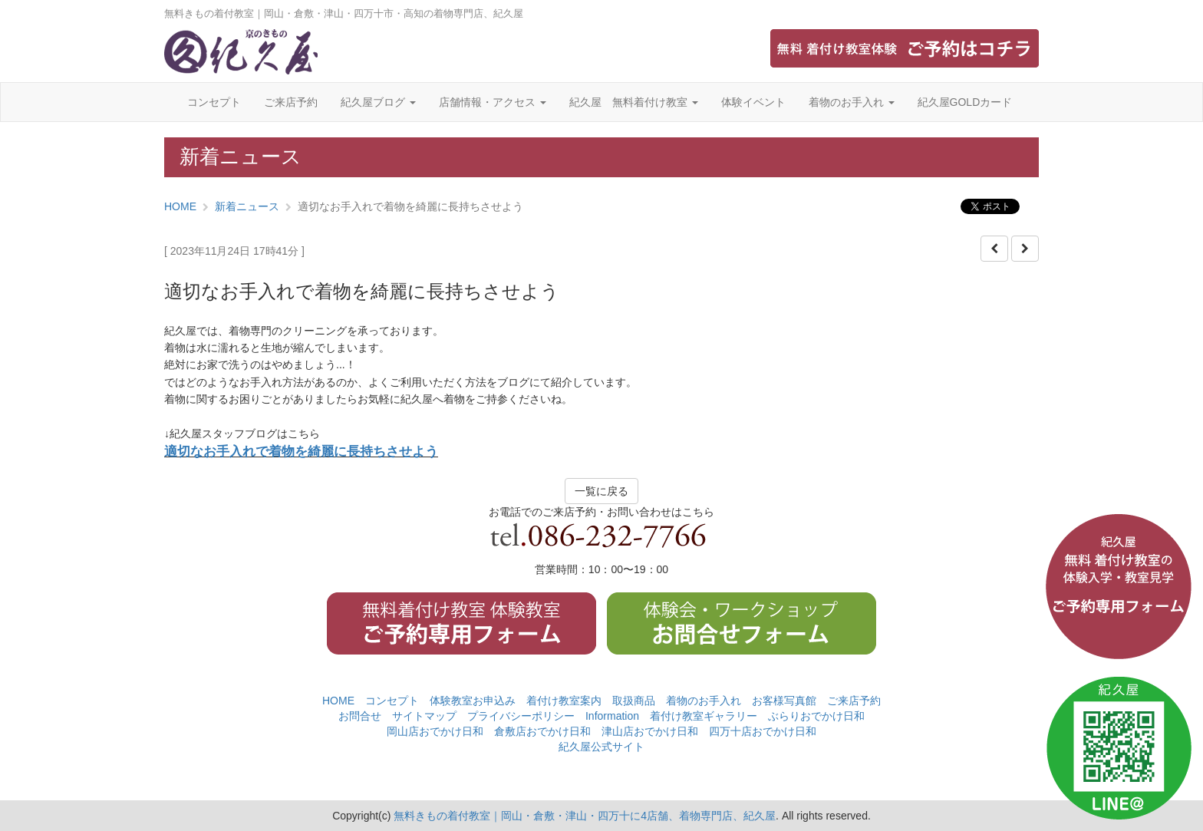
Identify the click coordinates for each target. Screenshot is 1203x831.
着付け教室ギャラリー (703, 716)
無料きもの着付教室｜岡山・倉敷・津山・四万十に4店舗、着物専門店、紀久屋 (585, 816)
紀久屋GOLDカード (965, 102)
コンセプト (214, 102)
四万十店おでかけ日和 (762, 731)
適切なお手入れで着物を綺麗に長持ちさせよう (301, 451)
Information (612, 716)
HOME (180, 206)
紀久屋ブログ (378, 102)
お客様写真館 (784, 700)
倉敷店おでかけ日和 (542, 731)
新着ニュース (247, 206)
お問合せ (359, 716)
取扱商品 (633, 700)
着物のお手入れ (852, 102)
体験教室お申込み (473, 700)
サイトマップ (424, 716)
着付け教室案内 (564, 700)
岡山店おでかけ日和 (435, 731)
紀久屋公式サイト (601, 746)
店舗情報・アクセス (492, 102)
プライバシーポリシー (521, 716)
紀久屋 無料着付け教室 (633, 102)
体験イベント (753, 102)
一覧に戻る (601, 491)
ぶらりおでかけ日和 (816, 716)
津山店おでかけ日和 (650, 731)
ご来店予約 (291, 102)
